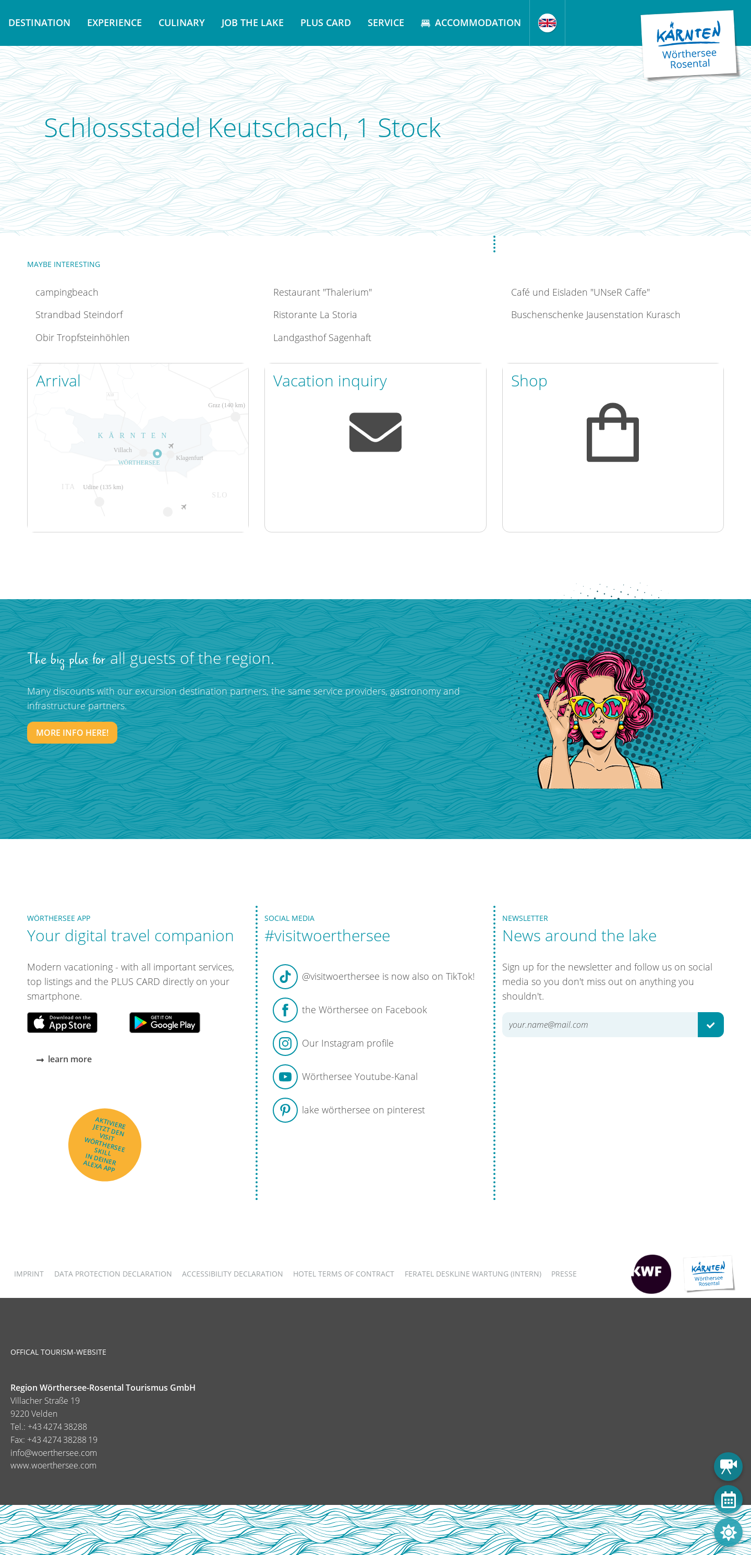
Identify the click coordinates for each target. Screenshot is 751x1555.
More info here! (72, 732)
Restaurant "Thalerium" (322, 292)
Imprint (29, 1274)
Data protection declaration (113, 1274)
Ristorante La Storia (315, 314)
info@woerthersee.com (53, 1453)
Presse (564, 1274)
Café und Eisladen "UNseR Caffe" (580, 292)
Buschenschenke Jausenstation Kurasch (596, 314)
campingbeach (67, 292)
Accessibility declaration (232, 1274)
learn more (64, 1059)
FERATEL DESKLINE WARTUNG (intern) (473, 1274)
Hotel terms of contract (343, 1274)
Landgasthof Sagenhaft (322, 337)
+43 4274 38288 (57, 1426)
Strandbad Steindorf (79, 314)
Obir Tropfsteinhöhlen (82, 337)
